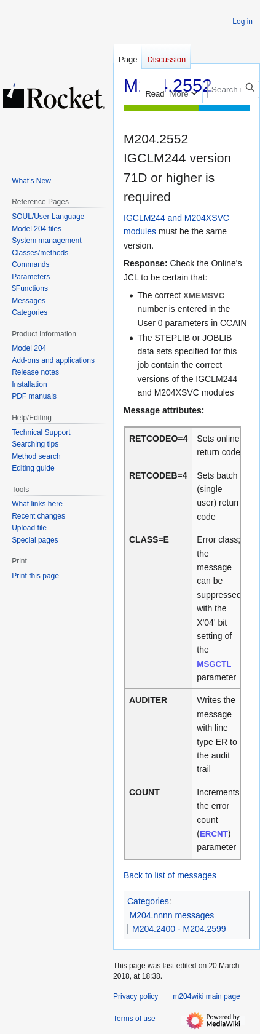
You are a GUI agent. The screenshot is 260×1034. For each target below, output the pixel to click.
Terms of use (134, 1018)
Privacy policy (135, 996)
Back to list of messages (170, 875)
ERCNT (214, 833)
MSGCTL (214, 664)
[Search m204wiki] (233, 89)
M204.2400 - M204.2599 (179, 929)
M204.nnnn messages (172, 915)
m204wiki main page (206, 996)
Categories (148, 901)
